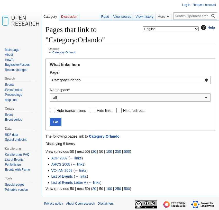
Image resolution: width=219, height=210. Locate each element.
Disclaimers (106, 203)
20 (94, 151)
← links (76, 158)
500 (127, 151)
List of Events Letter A (68, 182)
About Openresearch (80, 203)
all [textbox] (55, 98)
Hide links (104, 111)
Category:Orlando (64, 52)
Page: (54, 72)
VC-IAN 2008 (61, 170)
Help (207, 27)
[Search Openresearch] (195, 16)
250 (118, 151)
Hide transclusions (71, 111)
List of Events (62, 176)
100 (109, 151)
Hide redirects (134, 111)
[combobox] (130, 80)
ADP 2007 (59, 158)
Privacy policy (53, 203)
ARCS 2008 (60, 164)
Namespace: (60, 90)
